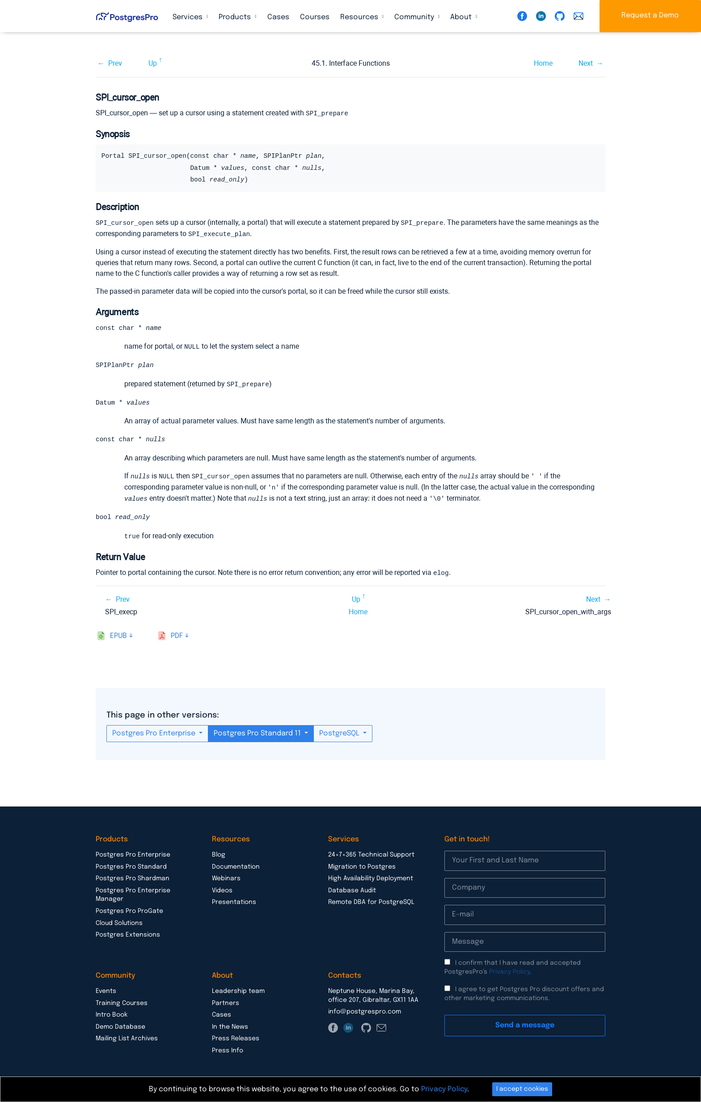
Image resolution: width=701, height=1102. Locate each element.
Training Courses (122, 1001)
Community (415, 17)
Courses (314, 17)
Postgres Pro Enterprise (154, 731)
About (461, 17)
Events (106, 989)
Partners (225, 1001)
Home (543, 63)
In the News (230, 1025)
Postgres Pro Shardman (132, 876)
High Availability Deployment (370, 876)
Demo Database (120, 1025)
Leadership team (238, 989)
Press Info (227, 1048)
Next (586, 63)
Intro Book (111, 1012)
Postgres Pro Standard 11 (258, 731)
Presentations (234, 900)
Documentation (236, 864)
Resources (360, 17)
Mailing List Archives (127, 1036)
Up (152, 63)
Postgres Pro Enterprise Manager (133, 892)
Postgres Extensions (128, 932)
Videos (222, 888)
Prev (115, 63)
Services (188, 17)
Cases (278, 17)
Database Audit (352, 888)
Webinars (226, 876)
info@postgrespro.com (364, 1009)
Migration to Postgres (362, 864)
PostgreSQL (340, 731)
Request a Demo (650, 15)
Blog (218, 852)
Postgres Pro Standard (131, 864)
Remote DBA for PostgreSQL (371, 900)
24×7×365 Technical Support (371, 852)
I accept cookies (522, 1089)
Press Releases (235, 1036)
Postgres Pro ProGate (129, 909)
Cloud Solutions (119, 921)
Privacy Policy (509, 970)
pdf (177, 634)
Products (236, 17)
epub (118, 634)
